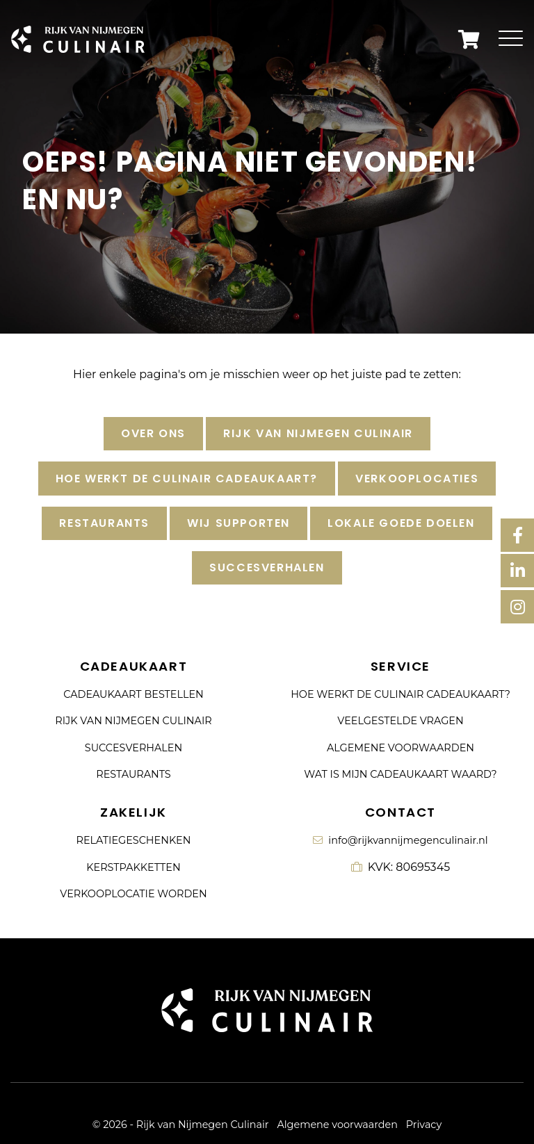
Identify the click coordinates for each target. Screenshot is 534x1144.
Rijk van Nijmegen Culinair (318, 433)
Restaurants (104, 523)
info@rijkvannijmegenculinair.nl (400, 840)
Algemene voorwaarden (400, 748)
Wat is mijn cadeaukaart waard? (400, 774)
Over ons (153, 433)
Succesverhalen (266, 567)
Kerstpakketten (133, 867)
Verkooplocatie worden (133, 894)
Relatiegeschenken (133, 840)
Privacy (424, 1124)
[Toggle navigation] (511, 39)
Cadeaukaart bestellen (133, 694)
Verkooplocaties (416, 479)
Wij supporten (238, 523)
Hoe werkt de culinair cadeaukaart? (187, 479)
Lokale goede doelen (400, 523)
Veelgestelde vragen (400, 720)
